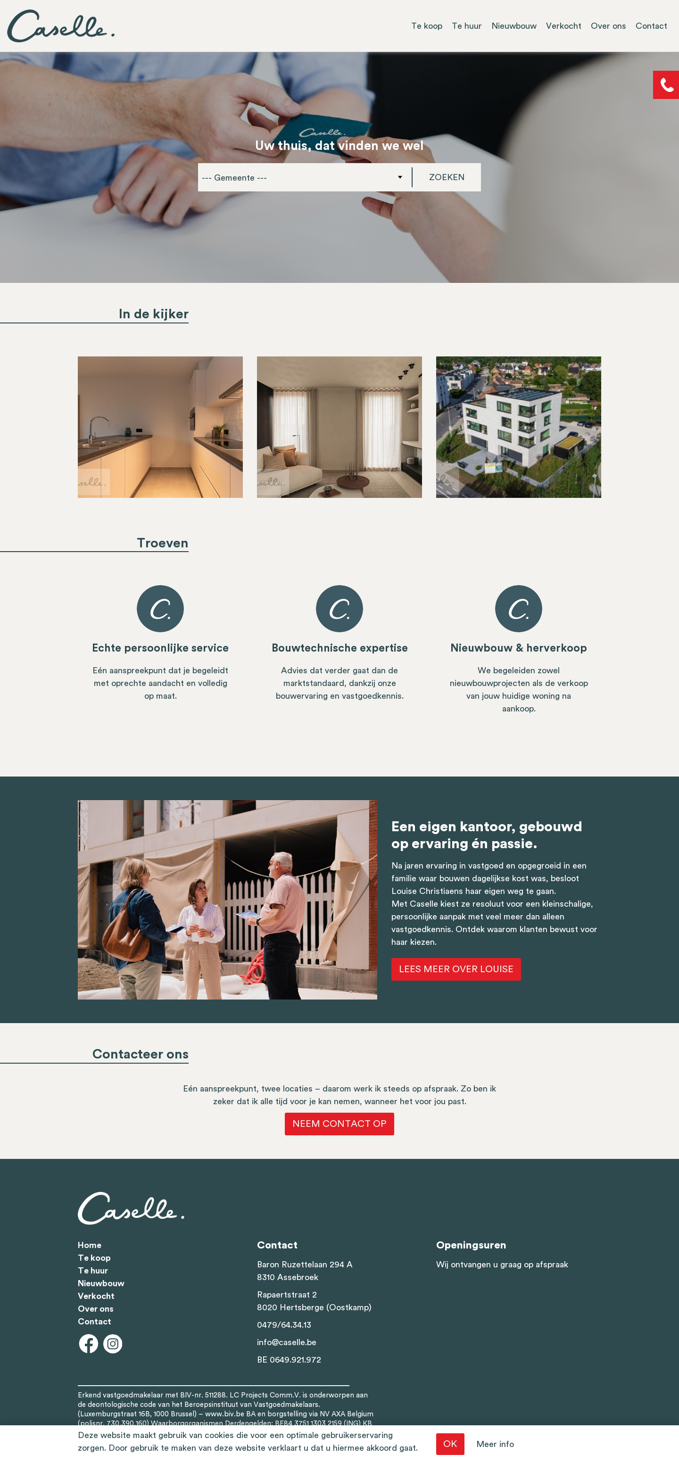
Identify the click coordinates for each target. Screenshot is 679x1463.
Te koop (426, 26)
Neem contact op (339, 1124)
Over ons (608, 26)
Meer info (495, 1444)
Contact (651, 26)
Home (89, 1245)
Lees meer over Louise (456, 969)
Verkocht (563, 26)
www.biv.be (224, 1414)
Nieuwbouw (514, 26)
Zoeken (446, 177)
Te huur (467, 26)
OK (450, 1444)
